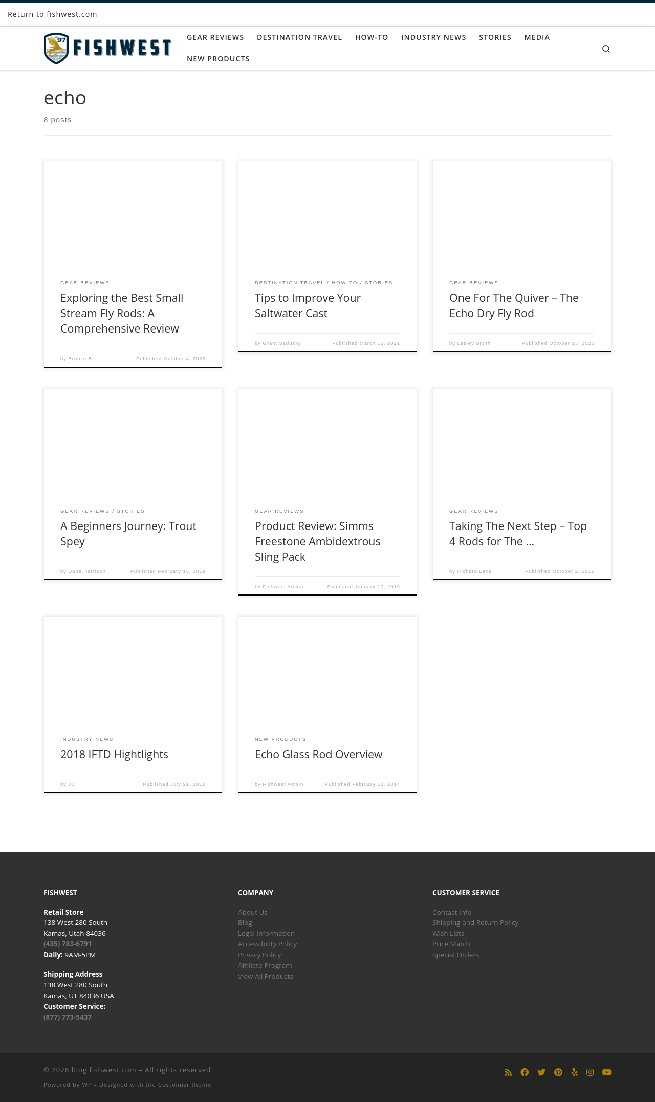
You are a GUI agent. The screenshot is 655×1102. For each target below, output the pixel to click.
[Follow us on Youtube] (607, 1072)
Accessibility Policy (267, 944)
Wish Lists (448, 933)
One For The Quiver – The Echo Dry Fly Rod (514, 305)
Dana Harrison (87, 571)
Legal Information (266, 933)
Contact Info (452, 912)
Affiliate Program (265, 965)
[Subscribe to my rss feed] (508, 1072)
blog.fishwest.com (104, 1069)
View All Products (265, 976)
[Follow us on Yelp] (575, 1072)
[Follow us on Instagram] (590, 1072)
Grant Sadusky (282, 343)
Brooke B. (81, 358)
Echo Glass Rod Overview (319, 753)
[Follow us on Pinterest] (558, 1072)
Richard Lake (474, 571)
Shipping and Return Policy (475, 922)
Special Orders (455, 954)
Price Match (451, 944)
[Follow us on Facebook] (524, 1072)
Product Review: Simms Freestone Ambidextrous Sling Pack (317, 541)
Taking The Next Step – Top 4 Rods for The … (518, 533)
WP (87, 1084)
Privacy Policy (259, 954)
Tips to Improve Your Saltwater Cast (308, 305)
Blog (245, 922)
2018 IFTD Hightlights (114, 753)
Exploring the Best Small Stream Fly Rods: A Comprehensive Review (121, 313)
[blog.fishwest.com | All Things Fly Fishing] (107, 46)
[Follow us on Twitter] (541, 1072)
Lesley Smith (474, 343)
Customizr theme (185, 1084)
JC (72, 784)
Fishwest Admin (283, 586)
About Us (253, 912)
